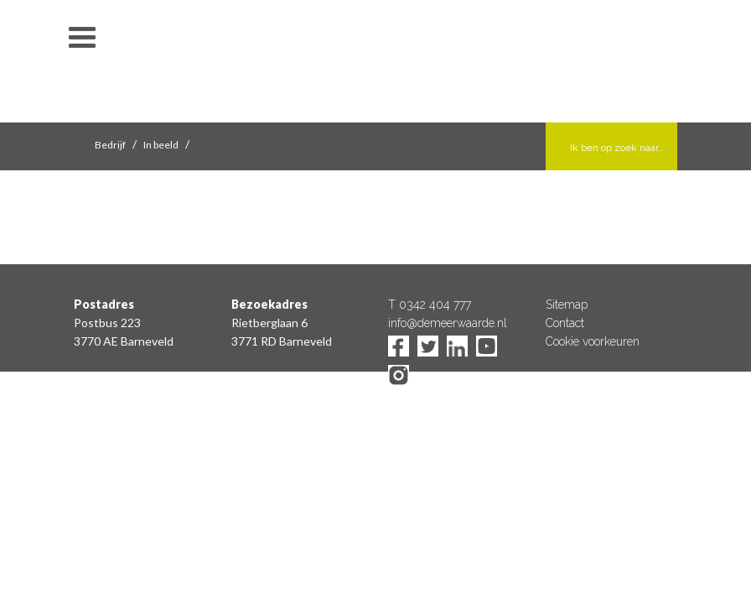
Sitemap (567, 304)
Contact (565, 323)
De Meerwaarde (375, 64)
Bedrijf (110, 144)
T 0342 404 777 (429, 304)
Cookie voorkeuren (593, 341)
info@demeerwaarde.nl (447, 323)
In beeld (161, 144)
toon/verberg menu (82, 38)
